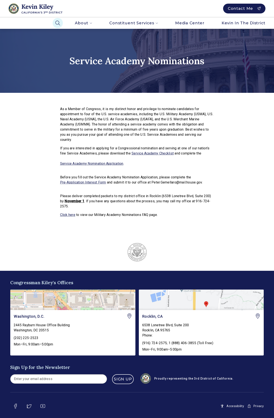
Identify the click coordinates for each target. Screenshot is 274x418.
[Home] (43, 8)
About (83, 23)
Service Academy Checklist (153, 153)
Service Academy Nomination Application (91, 164)
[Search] (57, 23)
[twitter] (29, 406)
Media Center (189, 23)
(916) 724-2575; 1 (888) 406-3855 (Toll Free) (177, 343)
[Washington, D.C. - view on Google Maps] (72, 300)
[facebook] (15, 406)
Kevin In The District (243, 23)
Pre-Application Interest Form (83, 182)
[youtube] (43, 406)
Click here (67, 215)
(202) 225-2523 (26, 338)
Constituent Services (133, 23)
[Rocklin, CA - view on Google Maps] (201, 300)
